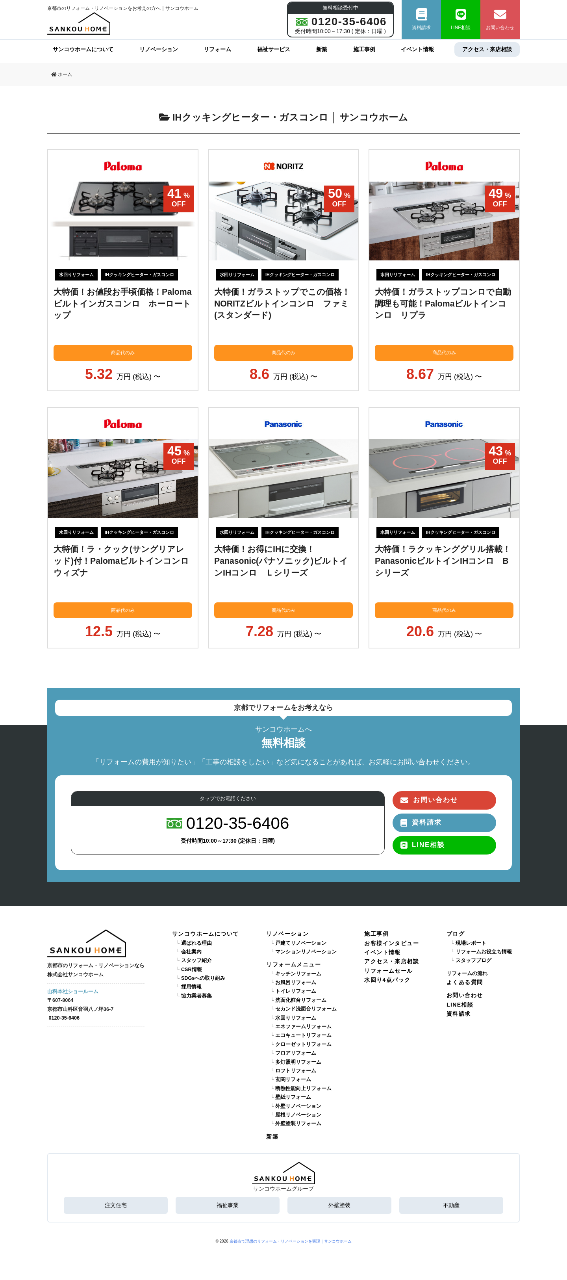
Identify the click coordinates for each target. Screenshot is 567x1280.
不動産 (451, 1205)
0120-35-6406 (64, 1018)
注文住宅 (116, 1205)
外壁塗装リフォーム (298, 1123)
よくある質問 (465, 982)
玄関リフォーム (293, 1079)
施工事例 (364, 49)
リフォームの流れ (467, 973)
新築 (321, 49)
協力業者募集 (196, 996)
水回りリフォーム (76, 274)
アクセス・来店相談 (487, 49)
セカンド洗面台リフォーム (306, 1009)
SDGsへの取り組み (203, 978)
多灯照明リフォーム (298, 1062)
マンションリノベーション (306, 952)
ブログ (456, 934)
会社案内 (191, 952)
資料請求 (421, 19)
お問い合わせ (500, 19)
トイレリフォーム (295, 991)
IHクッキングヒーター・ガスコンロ (139, 274)
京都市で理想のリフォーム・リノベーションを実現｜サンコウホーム (291, 1241)
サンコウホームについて (83, 49)
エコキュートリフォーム (303, 1035)
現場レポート (471, 943)
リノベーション (158, 49)
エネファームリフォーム (303, 1026)
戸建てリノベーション (300, 943)
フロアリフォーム (295, 1053)
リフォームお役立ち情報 (484, 952)
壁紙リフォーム (293, 1097)
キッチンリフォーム (298, 974)
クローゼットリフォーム (303, 1044)
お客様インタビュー (391, 943)
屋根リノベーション (298, 1115)
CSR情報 (191, 969)
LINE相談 (461, 19)
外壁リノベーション (298, 1106)
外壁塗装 (339, 1205)
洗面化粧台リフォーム (300, 1000)
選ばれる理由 (196, 943)
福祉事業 (228, 1205)
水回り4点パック (387, 980)
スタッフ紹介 (196, 960)
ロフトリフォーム (295, 1071)
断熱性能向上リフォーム (303, 1088)
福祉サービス (273, 49)
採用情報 (191, 987)
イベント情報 (417, 49)
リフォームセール (388, 971)
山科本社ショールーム (72, 991)
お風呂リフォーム (295, 982)
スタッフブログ (473, 960)
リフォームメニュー (293, 964)
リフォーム (217, 49)
